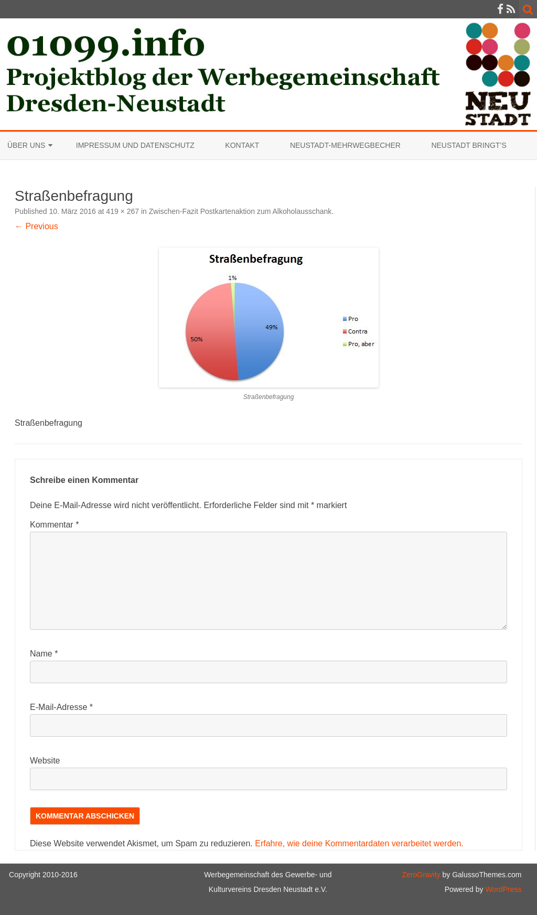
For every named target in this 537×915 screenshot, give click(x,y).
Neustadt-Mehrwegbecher (345, 145)
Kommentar (54, 524)
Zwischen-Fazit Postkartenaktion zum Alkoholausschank (240, 211)
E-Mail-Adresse (61, 707)
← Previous (36, 226)
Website (45, 760)
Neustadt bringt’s (468, 145)
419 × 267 (122, 211)
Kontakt (242, 145)
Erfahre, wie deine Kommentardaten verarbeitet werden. (359, 843)
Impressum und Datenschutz (135, 145)
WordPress (503, 889)
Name (44, 653)
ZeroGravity (421, 874)
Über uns (26, 145)
